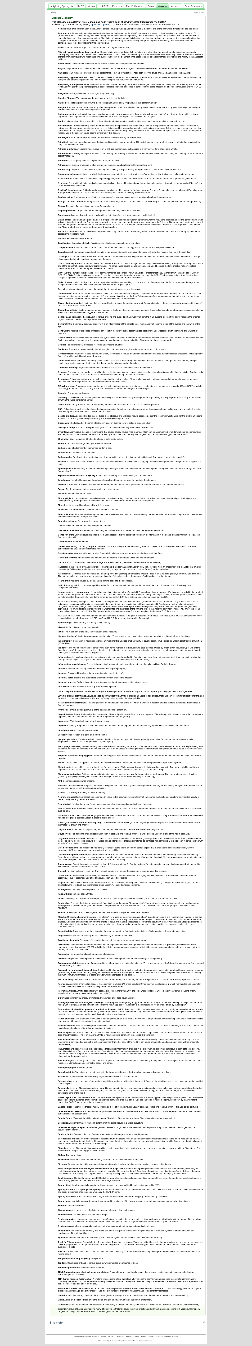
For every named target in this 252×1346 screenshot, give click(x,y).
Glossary (53, 12)
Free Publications (132, 1336)
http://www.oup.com (99, 24)
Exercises (120, 1336)
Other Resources (171, 1336)
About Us (159, 1336)
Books (143, 1336)
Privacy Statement (145, 1341)
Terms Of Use (133, 1341)
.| (154, 1341)
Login (99, 1341)
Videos (103, 1336)
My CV (96, 1336)
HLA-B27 (111, 1336)
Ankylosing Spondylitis (83, 1336)
